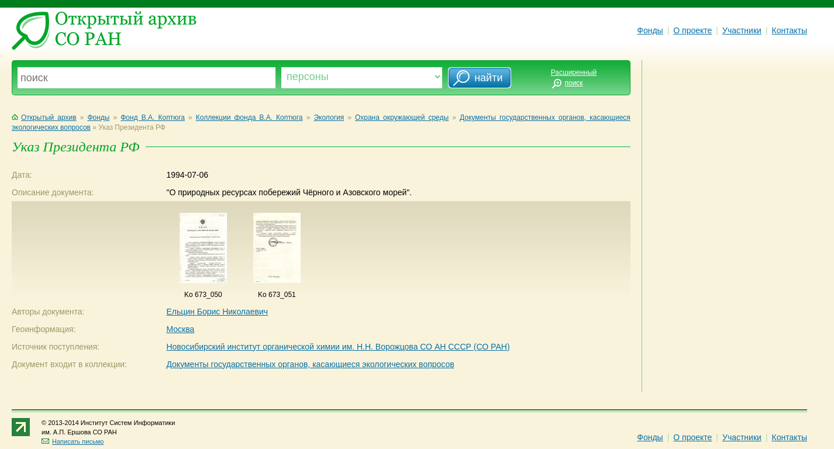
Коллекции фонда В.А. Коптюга (249, 117)
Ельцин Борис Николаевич (217, 311)
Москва (180, 329)
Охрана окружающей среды (402, 117)
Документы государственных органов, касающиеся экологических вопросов (310, 364)
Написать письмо (73, 441)
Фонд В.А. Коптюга (152, 117)
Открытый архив (44, 117)
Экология (328, 117)
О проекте (692, 30)
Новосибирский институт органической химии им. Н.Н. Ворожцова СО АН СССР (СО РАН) (337, 346)
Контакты (789, 30)
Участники (741, 30)
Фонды (650, 30)
